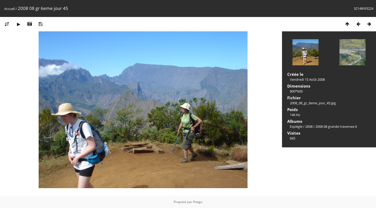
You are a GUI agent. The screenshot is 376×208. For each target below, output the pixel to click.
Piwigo (197, 202)
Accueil (9, 8)
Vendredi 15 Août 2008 (307, 79)
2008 (309, 126)
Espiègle (296, 126)
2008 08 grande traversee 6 (336, 126)
